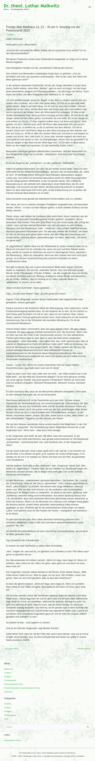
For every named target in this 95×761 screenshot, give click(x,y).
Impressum (8, 692)
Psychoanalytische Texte (13, 684)
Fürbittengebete (10, 680)
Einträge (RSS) (69, 756)
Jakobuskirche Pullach (12, 740)
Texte (6, 719)
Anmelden (80, 756)
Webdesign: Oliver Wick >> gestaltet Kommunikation (43, 756)
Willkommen (8, 669)
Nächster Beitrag (85, 649)
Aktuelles (7, 704)
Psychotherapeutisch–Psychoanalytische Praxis (22, 688)
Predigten (8, 677)
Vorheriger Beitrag (11, 649)
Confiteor (7, 673)
